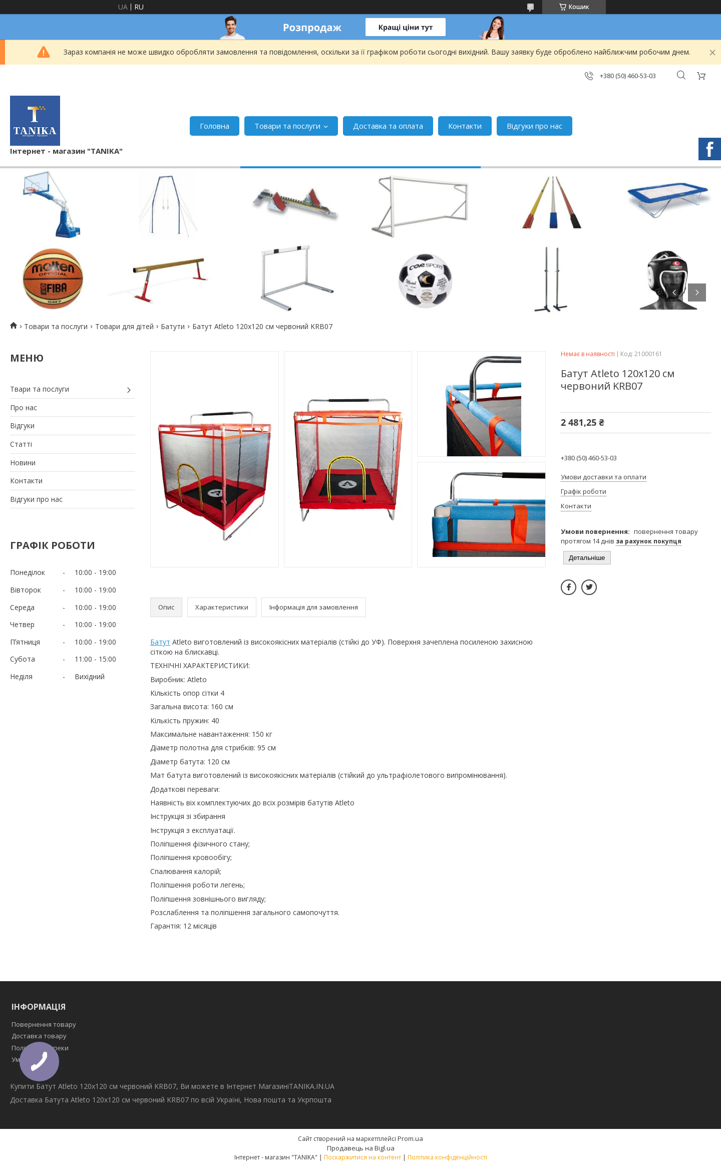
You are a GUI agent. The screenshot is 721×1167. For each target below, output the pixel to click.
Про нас (23, 407)
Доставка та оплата (388, 126)
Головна (214, 126)
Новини (23, 462)
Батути (173, 326)
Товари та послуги (287, 126)
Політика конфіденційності (447, 1157)
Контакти (465, 126)
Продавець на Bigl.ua (361, 1147)
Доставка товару (39, 1035)
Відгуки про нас (534, 126)
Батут (160, 642)
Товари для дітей (124, 326)
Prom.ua (410, 1138)
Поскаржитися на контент (362, 1157)
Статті (21, 444)
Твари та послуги (39, 389)
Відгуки (22, 425)
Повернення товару (44, 1024)
